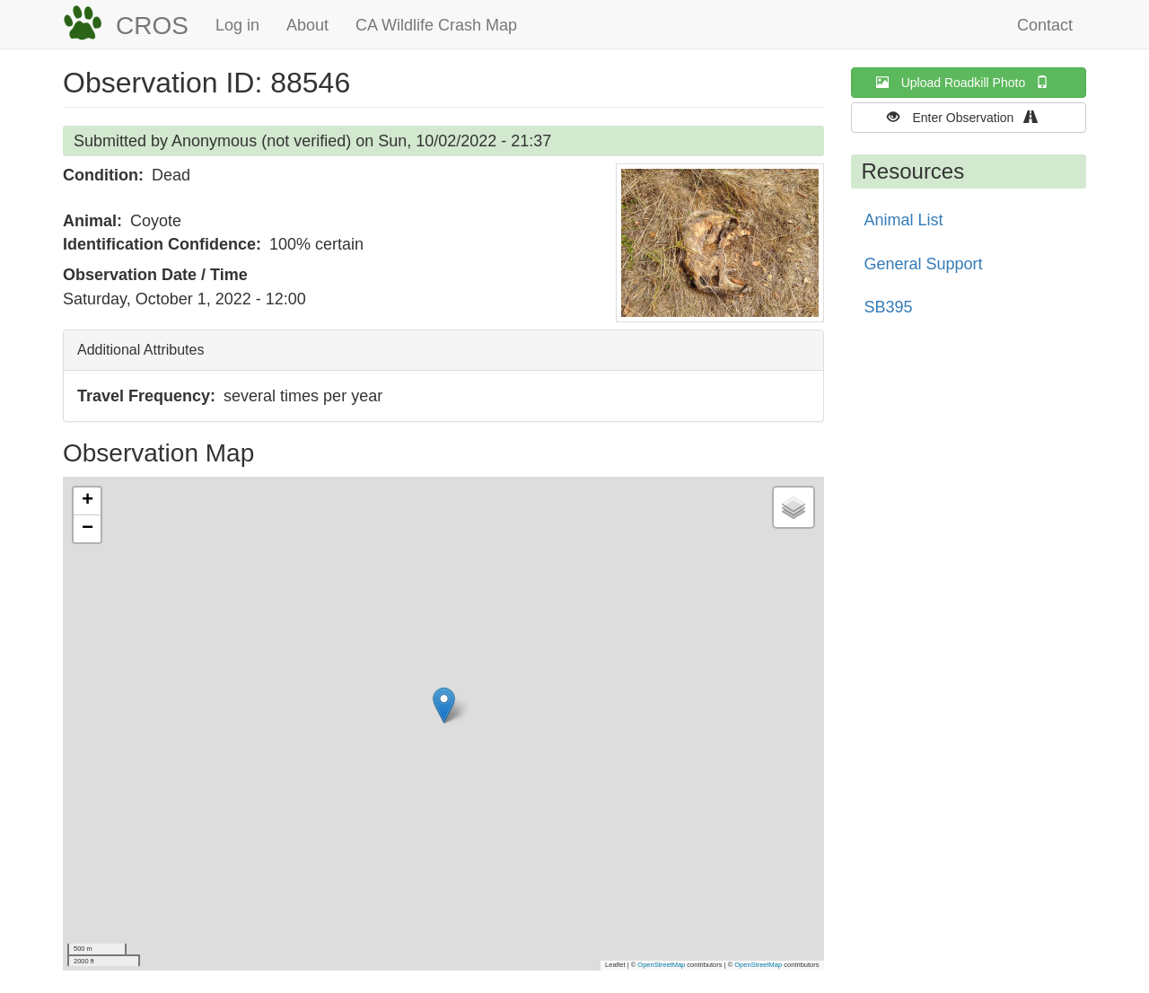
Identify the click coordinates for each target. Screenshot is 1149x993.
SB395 (888, 307)
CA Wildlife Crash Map (436, 25)
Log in (237, 25)
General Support (923, 264)
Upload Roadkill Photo (968, 82)
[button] (720, 243)
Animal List (903, 220)
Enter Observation (968, 117)
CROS (152, 26)
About (307, 25)
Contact (1045, 25)
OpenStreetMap (661, 965)
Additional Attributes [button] (140, 349)
